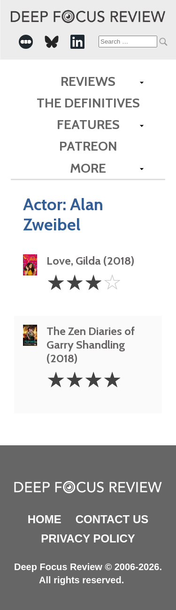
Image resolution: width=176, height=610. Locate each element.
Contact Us (112, 519)
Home (44, 519)
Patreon (88, 146)
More (88, 168)
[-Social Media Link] (26, 42)
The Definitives (88, 103)
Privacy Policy (88, 538)
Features (88, 124)
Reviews (88, 81)
